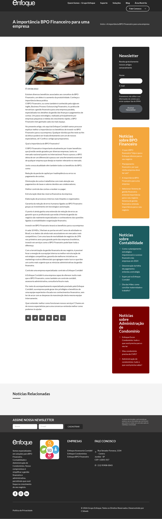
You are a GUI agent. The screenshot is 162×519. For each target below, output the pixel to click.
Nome (121, 75)
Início (102, 24)
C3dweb (84, 511)
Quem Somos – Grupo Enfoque (81, 3)
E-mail (122, 86)
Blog (128, 3)
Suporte (104, 3)
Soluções (117, 3)
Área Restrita (141, 3)
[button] (28, 318)
